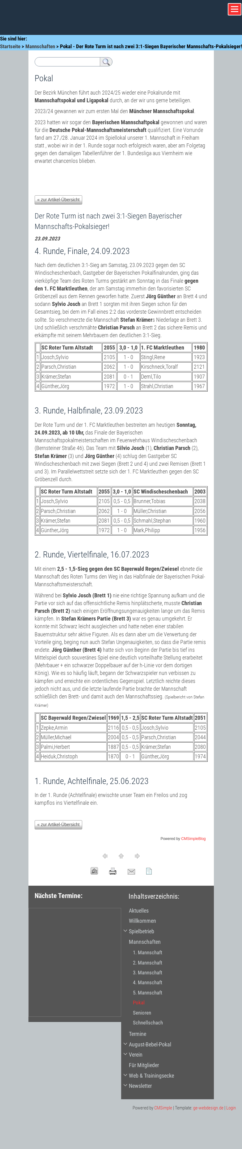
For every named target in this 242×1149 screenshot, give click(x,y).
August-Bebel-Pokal (150, 1044)
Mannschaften (40, 46)
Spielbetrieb (141, 931)
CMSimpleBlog (193, 839)
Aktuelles (139, 910)
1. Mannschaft (147, 952)
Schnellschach (148, 1023)
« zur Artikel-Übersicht (58, 199)
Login (231, 1108)
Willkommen (142, 921)
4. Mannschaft (147, 982)
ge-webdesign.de (208, 1108)
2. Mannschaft (147, 963)
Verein (135, 1054)
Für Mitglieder (144, 1065)
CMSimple (163, 1108)
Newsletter (140, 1086)
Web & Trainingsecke (151, 1075)
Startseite (10, 46)
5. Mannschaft (147, 993)
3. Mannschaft (147, 972)
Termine (137, 1034)
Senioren (142, 1013)
